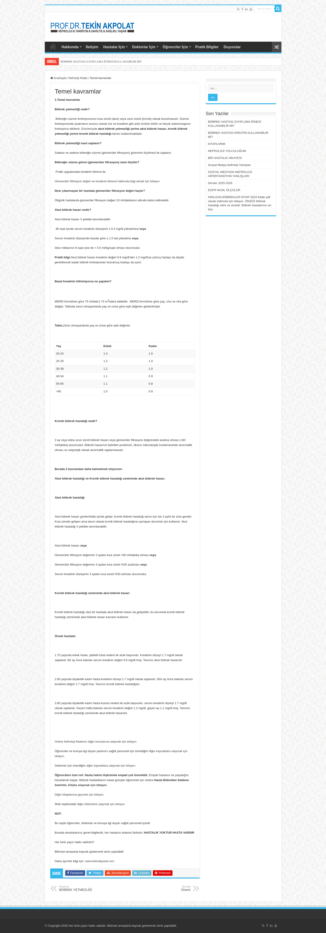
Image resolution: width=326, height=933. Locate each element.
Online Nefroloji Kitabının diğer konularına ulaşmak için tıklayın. (96, 741)
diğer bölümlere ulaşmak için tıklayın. (101, 804)
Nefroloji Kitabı (78, 78)
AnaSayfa (53, 46)
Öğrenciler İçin (175, 47)
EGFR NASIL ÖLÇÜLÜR (224, 190)
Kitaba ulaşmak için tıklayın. (87, 785)
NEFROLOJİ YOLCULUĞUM (227, 151)
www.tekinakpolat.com (99, 861)
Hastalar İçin (114, 47)
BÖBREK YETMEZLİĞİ (82, 888)
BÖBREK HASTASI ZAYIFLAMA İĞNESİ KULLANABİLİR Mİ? (101, 61)
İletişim (92, 47)
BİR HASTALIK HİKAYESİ (225, 158)
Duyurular (232, 47)
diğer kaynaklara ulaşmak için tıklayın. (111, 765)
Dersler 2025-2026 (220, 183)
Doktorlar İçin (143, 47)
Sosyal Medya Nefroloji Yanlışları (229, 165)
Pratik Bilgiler (207, 47)
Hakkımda (70, 47)
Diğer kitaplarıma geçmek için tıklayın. (79, 794)
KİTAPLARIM (216, 144)
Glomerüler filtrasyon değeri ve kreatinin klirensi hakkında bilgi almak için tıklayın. (108, 181)
